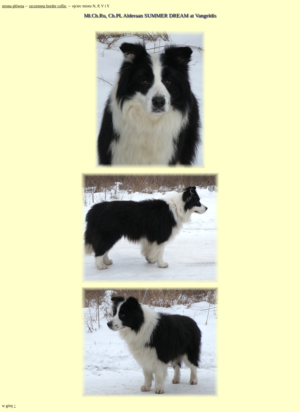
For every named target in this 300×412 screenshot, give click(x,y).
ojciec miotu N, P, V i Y (91, 6)
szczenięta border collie (48, 6)
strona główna (13, 6)
